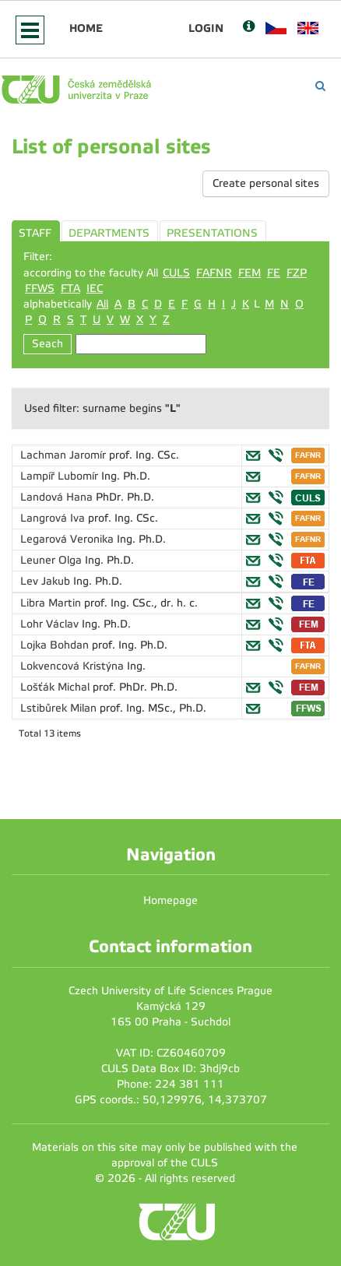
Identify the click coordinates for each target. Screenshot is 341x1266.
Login (205, 28)
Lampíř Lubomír (60, 476)
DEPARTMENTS (109, 233)
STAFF (35, 233)
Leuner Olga (52, 560)
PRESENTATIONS (212, 233)
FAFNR (214, 273)
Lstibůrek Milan (60, 708)
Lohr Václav (51, 624)
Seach (47, 344)
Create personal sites (266, 183)
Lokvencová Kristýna (73, 666)
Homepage (170, 900)
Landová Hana (58, 497)
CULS (176, 273)
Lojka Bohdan (56, 645)
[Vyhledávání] (320, 86)
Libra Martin (52, 603)
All (102, 304)
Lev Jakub (46, 581)
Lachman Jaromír (64, 455)
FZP (297, 273)
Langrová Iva (54, 518)
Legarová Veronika (68, 539)
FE (273, 273)
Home (86, 28)
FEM (249, 273)
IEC (94, 288)
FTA (70, 288)
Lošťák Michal (56, 687)
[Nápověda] (249, 27)
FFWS (39, 288)
